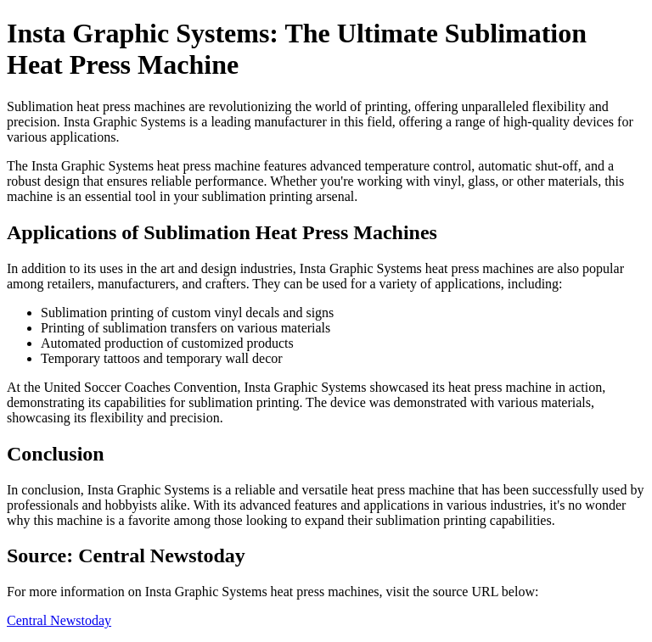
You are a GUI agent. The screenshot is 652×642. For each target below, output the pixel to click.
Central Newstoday (59, 620)
